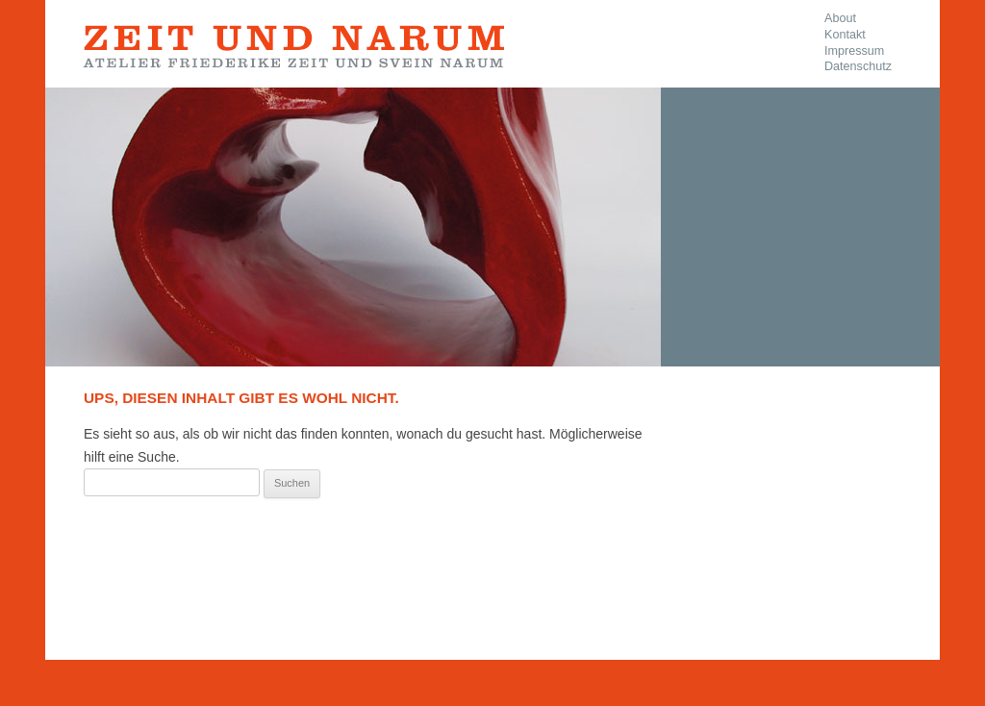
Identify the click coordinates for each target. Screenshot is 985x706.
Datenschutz (858, 66)
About (840, 18)
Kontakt (845, 34)
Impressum (854, 51)
